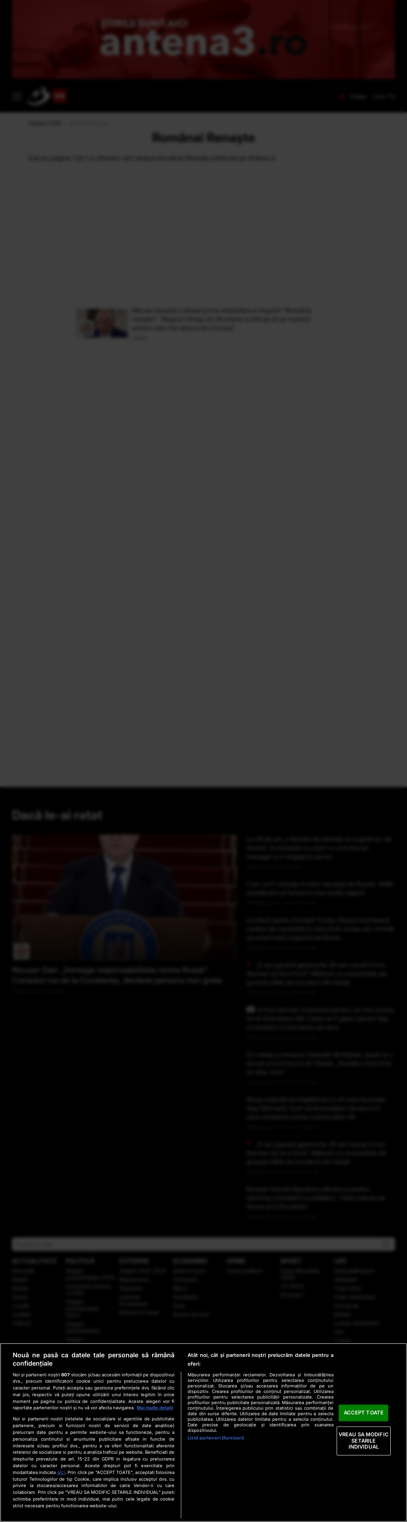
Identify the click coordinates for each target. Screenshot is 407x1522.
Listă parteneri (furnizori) (216, 1438)
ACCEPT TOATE (364, 1413)
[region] (203, 1432)
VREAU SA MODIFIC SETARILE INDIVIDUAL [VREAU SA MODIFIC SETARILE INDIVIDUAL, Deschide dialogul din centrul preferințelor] (364, 1440)
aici (61, 1472)
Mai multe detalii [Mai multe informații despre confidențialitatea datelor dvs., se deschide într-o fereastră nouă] (155, 1407)
